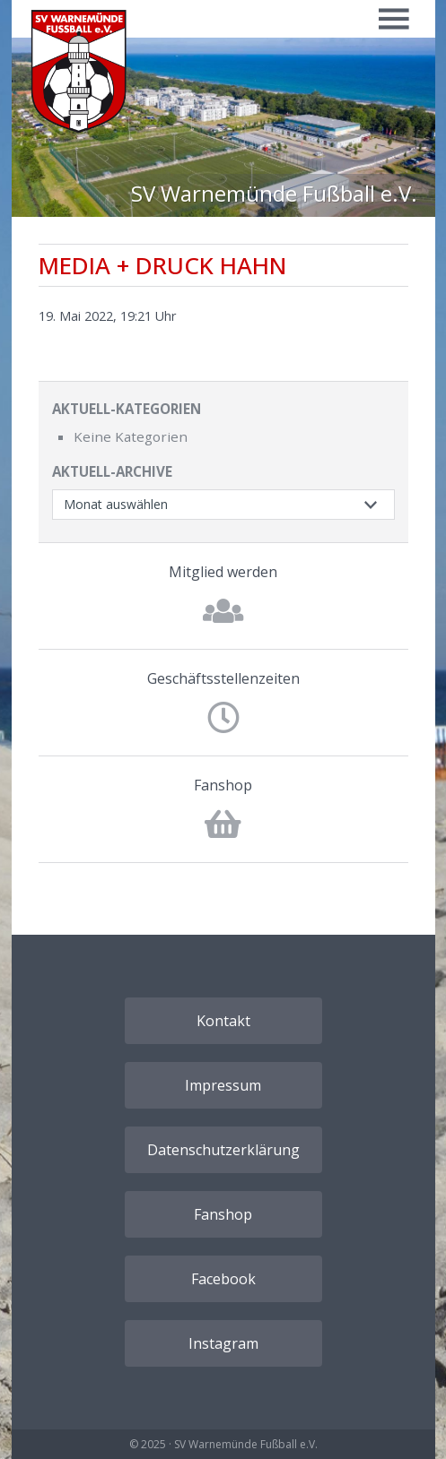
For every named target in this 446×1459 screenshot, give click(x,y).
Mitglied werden (223, 572)
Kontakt (223, 1021)
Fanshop (223, 785)
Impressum (223, 1085)
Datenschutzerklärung (223, 1150)
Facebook (223, 1279)
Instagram (223, 1343)
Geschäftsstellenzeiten (223, 678)
